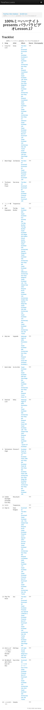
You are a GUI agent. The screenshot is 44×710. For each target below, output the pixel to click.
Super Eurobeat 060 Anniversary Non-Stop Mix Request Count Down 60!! (24, 353)
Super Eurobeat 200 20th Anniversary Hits (24, 309)
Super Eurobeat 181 (23, 124)
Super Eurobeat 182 (23, 569)
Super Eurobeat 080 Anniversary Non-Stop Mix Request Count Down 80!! (24, 416)
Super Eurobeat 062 (23, 369)
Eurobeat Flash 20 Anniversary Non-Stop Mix (24, 484)
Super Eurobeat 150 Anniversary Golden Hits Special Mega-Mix (24, 298)
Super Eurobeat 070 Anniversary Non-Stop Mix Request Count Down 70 (24, 389)
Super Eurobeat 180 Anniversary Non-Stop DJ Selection (24, 115)
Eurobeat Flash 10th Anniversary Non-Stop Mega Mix (24, 475)
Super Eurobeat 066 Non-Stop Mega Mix (24, 376)
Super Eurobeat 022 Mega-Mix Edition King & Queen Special (24, 236)
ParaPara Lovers (8, 2)
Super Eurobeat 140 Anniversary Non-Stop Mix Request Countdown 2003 (24, 66)
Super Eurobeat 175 (23, 105)
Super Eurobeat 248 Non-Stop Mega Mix (24, 154)
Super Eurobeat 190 (23, 492)
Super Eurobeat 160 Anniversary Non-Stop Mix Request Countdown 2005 (24, 94)
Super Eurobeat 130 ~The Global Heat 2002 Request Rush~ (24, 285)
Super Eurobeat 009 (23, 210)
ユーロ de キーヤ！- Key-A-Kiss (24, 665)
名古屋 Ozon (23, 14)
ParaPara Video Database (10, 14)
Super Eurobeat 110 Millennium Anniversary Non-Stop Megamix (24, 272)
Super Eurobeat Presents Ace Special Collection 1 (24, 609)
